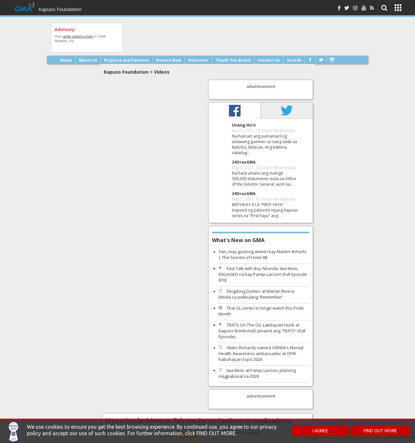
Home (66, 60)
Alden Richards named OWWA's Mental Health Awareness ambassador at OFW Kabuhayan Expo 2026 (261, 353)
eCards (294, 60)
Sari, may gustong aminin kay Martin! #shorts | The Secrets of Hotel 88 (263, 254)
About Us (88, 60)
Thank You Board (233, 60)
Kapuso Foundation (60, 9)
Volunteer (198, 60)
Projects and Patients (126, 60)
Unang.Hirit (244, 125)
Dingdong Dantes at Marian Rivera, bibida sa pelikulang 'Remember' (257, 294)
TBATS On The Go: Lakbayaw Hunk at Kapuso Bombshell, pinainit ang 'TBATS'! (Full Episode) (262, 330)
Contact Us (268, 60)
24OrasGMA (243, 162)
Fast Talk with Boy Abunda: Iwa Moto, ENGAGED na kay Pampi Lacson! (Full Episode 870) (263, 274)
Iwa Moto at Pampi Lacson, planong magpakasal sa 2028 (257, 373)
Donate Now (168, 60)
